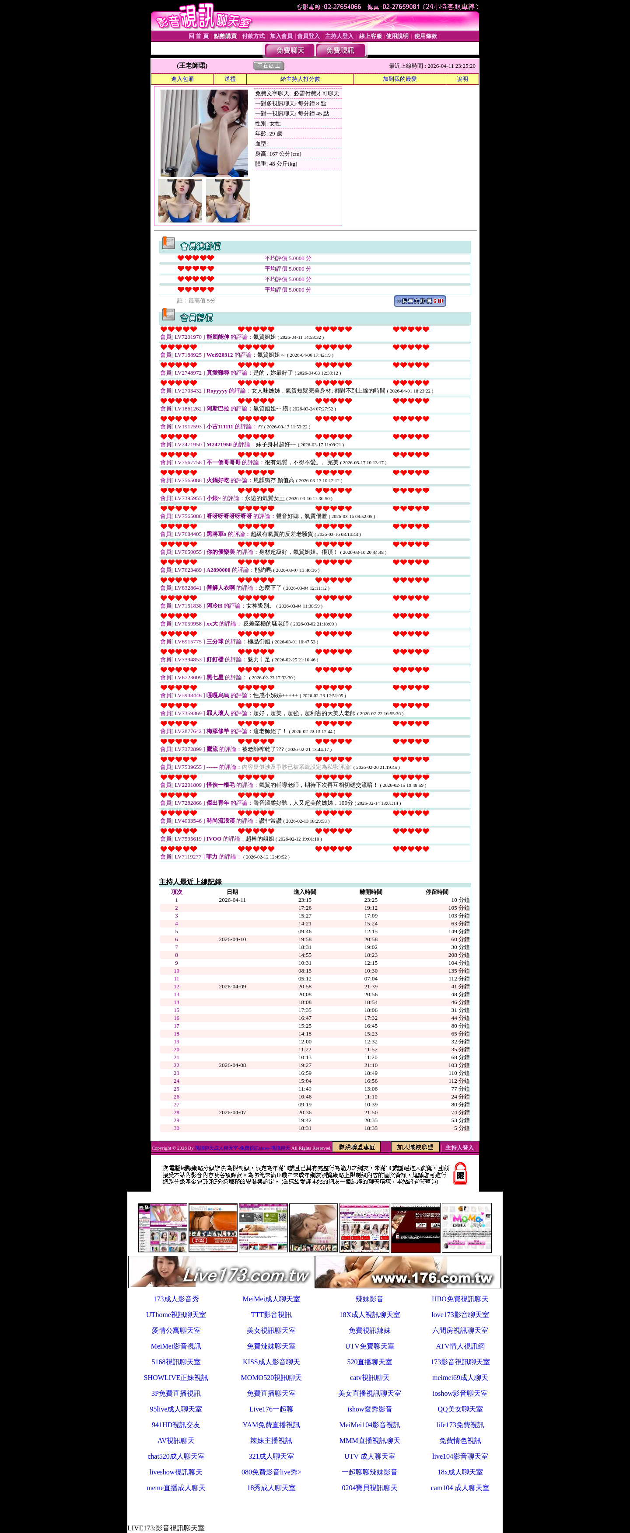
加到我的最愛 (400, 79)
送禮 (230, 79)
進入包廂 (182, 79)
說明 (462, 79)
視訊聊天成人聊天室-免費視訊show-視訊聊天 (242, 1148)
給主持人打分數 (300, 79)
